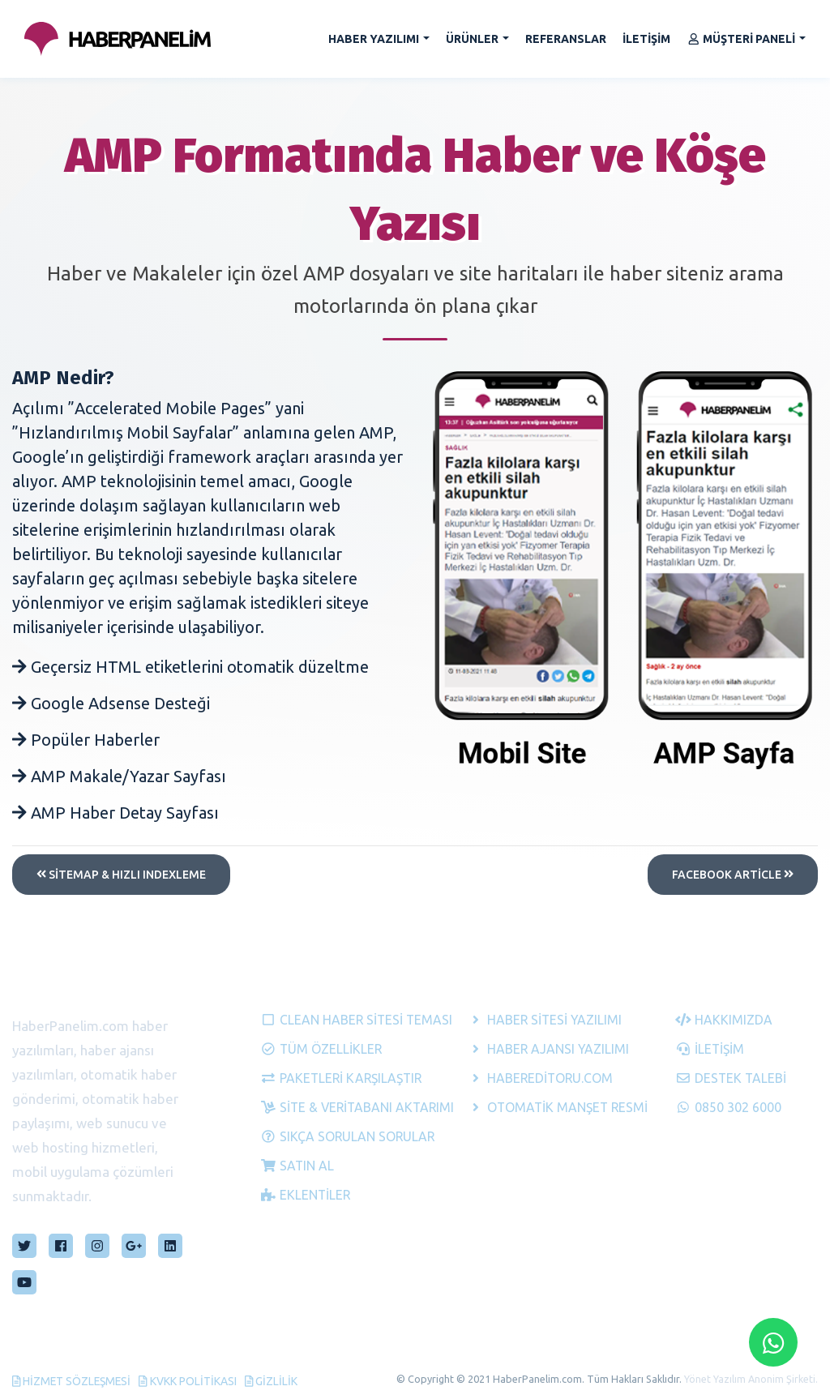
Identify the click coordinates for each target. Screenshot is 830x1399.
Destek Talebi (731, 1076)
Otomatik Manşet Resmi (539, 1105)
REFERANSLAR (565, 38)
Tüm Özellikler (321, 1047)
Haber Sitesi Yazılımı (539, 1018)
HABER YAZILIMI (373, 38)
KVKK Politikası (191, 1380)
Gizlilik (274, 1380)
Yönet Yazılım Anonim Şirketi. (751, 1378)
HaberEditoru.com (539, 1076)
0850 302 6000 (728, 1105)
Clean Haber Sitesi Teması (331, 1018)
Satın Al (297, 1164)
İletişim (710, 1047)
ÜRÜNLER (472, 38)
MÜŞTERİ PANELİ (741, 38)
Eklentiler (306, 1193)
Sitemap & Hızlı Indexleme (121, 874)
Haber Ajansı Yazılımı (539, 1047)
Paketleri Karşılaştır (331, 1076)
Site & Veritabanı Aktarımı (331, 1105)
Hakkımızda (723, 1018)
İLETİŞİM (646, 38)
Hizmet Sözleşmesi (73, 1380)
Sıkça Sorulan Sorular (331, 1134)
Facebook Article (733, 874)
